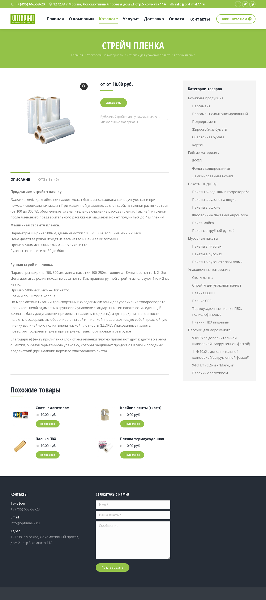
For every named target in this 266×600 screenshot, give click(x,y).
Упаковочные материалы (119, 122)
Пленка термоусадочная (142, 438)
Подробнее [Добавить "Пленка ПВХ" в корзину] (47, 455)
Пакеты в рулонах (207, 254)
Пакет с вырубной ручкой (213, 230)
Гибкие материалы (203, 152)
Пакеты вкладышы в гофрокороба (220, 192)
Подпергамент (204, 121)
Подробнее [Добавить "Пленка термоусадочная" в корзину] (132, 455)
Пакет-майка (203, 223)
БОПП (197, 160)
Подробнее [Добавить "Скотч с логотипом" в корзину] (47, 424)
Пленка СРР (201, 301)
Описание (20, 179)
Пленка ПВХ (46, 438)
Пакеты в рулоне (206, 207)
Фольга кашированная (211, 168)
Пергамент (201, 106)
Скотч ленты (202, 277)
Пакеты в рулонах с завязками (217, 262)
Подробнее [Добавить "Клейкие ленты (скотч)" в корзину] (132, 424)
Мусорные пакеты (203, 238)
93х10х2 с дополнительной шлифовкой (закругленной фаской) (221, 341)
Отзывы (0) (48, 179)
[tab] (20, 177)
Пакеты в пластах (206, 246)
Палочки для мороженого (209, 330)
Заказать (113, 103)
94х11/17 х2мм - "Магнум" (213, 365)
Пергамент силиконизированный (220, 114)
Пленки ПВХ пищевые (210, 322)
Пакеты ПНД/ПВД (203, 184)
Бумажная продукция (205, 98)
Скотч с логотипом (52, 407)
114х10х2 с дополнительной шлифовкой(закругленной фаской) (220, 354)
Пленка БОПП (203, 293)
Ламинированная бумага (212, 176)
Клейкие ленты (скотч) (140, 407)
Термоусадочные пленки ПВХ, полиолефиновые (217, 311)
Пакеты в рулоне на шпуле (214, 199)
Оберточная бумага (208, 137)
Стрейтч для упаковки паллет (137, 116)
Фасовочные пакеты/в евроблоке (220, 215)
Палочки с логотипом (210, 373)
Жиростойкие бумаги (209, 129)
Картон (198, 145)
